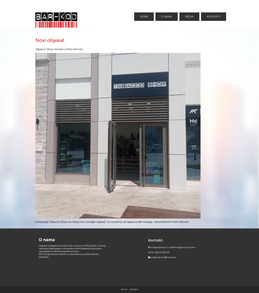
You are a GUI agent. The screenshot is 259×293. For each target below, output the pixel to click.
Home (144, 16)
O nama (166, 16)
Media (189, 16)
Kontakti (213, 16)
